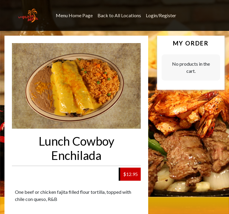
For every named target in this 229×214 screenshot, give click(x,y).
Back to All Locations (119, 15)
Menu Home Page (74, 15)
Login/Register (161, 15)
